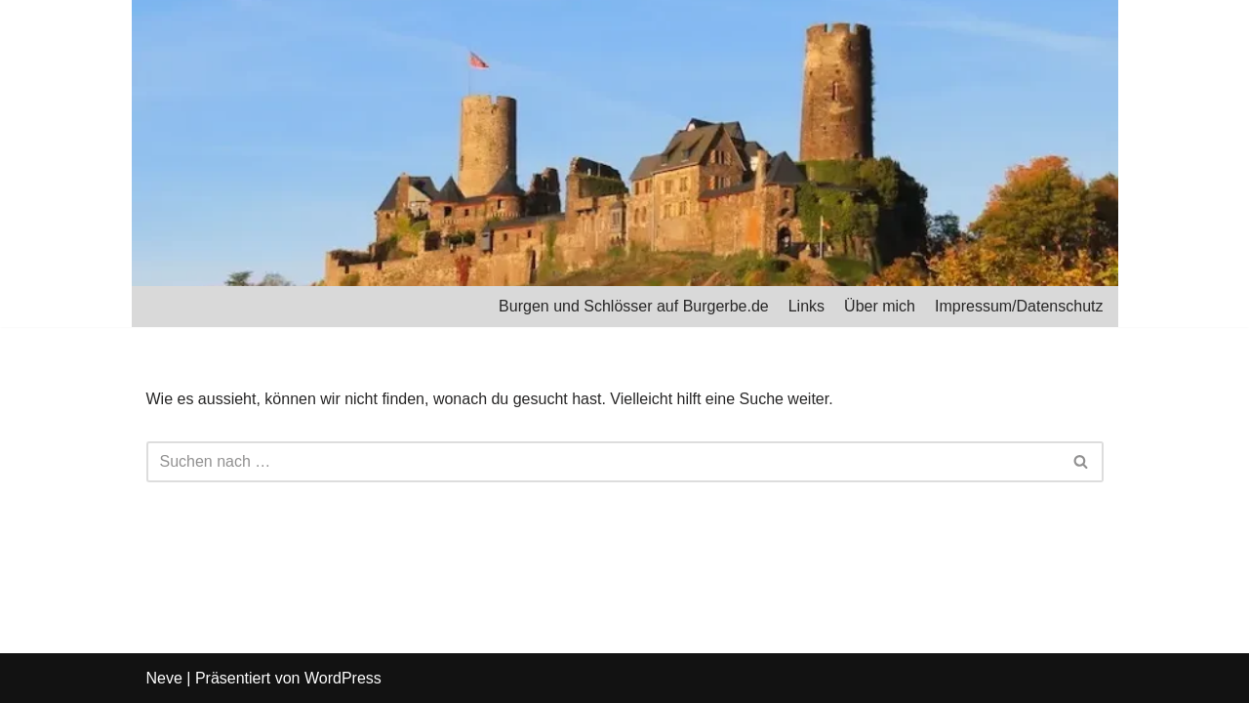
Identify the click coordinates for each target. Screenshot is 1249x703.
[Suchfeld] (603, 461)
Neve (164, 678)
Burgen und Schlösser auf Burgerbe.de (634, 306)
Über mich (879, 306)
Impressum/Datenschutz (1019, 306)
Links (806, 306)
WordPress (343, 678)
